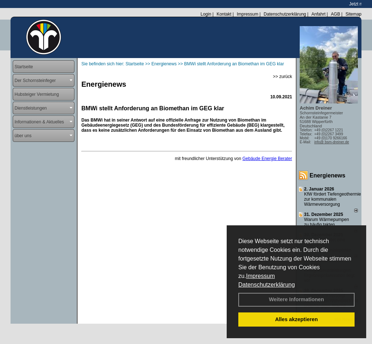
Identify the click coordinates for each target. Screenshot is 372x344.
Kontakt (224, 14)
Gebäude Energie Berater (267, 158)
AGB (335, 14)
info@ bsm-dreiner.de (331, 142)
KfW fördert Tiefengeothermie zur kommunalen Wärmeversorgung (332, 199)
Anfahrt (318, 14)
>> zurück (282, 76)
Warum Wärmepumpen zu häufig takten (326, 222)
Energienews (327, 175)
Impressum (260, 276)
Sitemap (353, 14)
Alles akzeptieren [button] (296, 319)
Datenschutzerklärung (266, 285)
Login (206, 14)
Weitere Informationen (296, 299)
